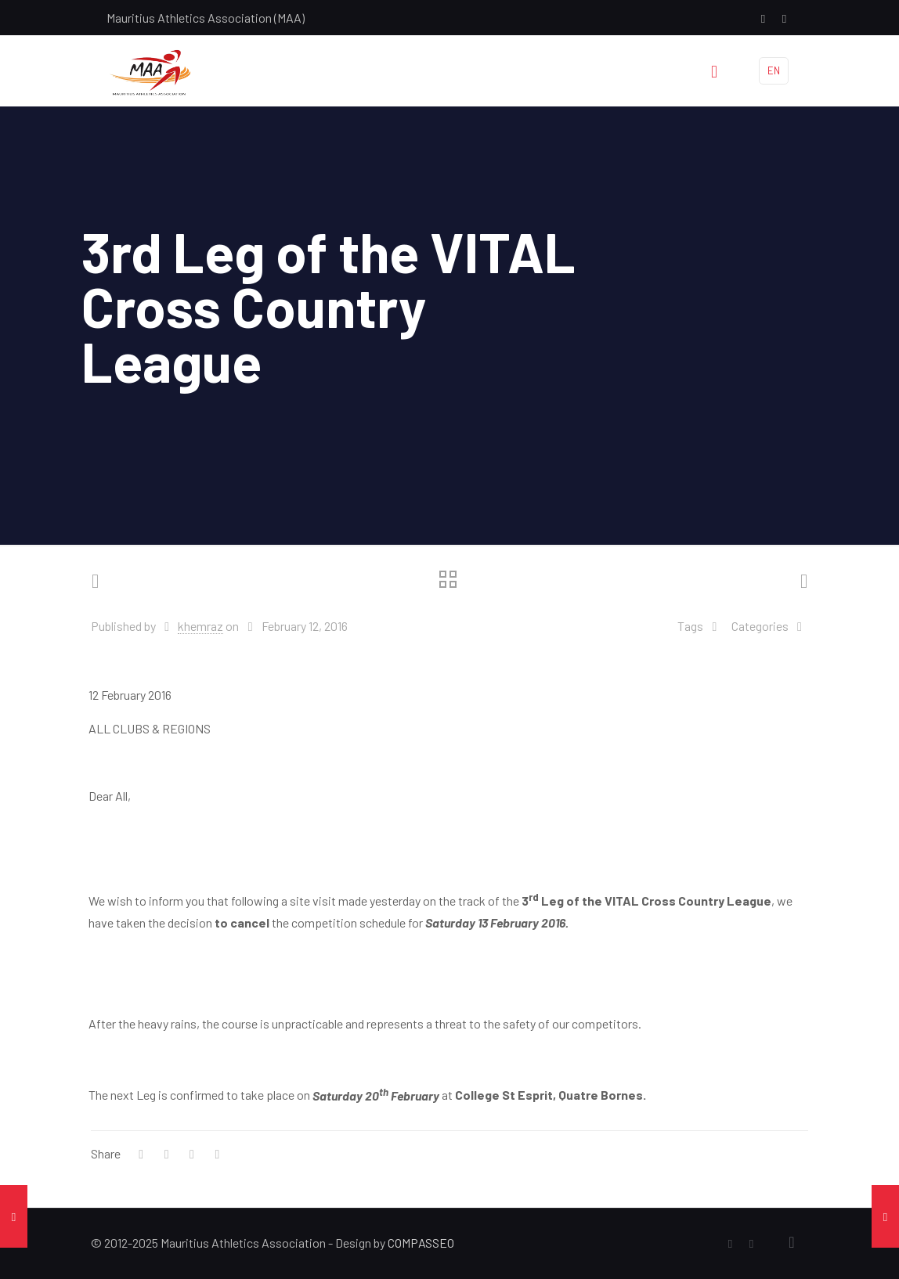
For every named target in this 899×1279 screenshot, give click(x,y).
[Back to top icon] (791, 1241)
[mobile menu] (714, 70)
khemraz (200, 625)
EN (773, 70)
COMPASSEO (421, 1242)
